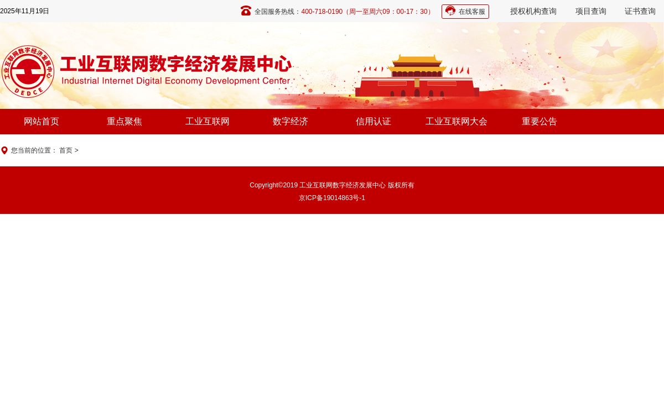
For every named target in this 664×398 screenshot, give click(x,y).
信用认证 (373, 121)
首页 (65, 150)
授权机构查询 (533, 11)
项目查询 (590, 11)
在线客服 (472, 11)
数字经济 (290, 121)
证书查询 (640, 11)
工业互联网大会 (456, 121)
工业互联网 (207, 121)
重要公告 (539, 121)
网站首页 (41, 121)
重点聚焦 (124, 121)
